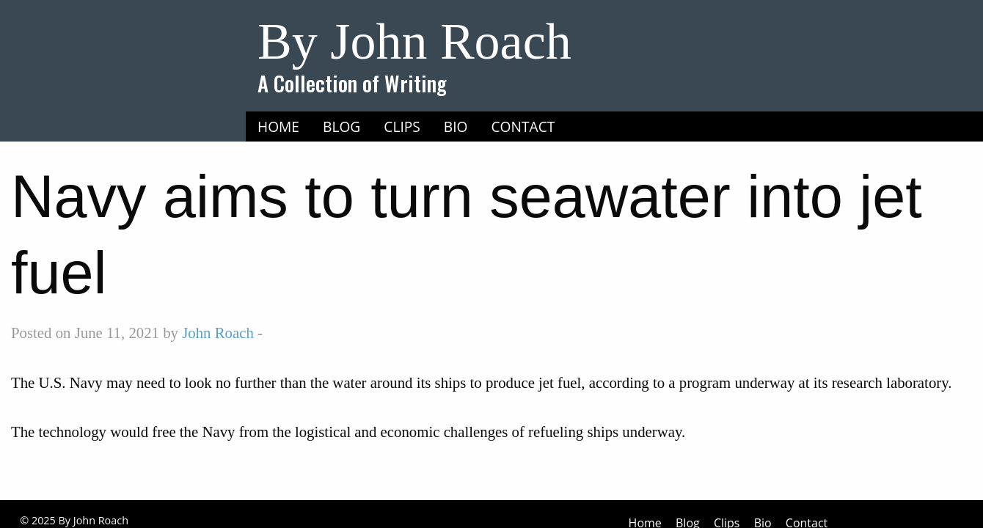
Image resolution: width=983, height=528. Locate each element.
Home (278, 126)
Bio (456, 126)
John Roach (218, 332)
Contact (523, 126)
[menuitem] (278, 126)
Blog (341, 126)
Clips (402, 126)
